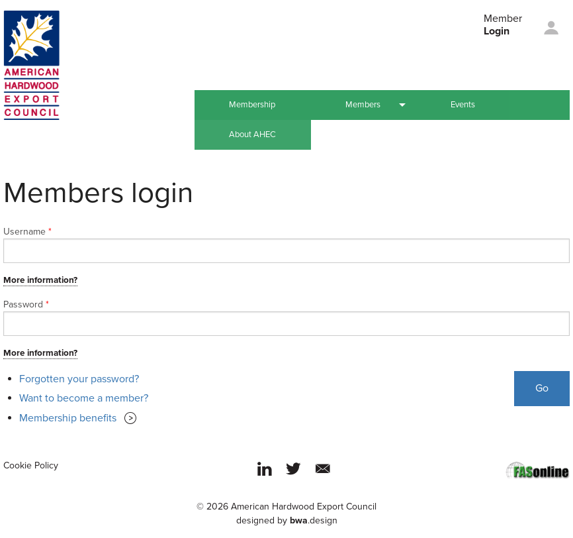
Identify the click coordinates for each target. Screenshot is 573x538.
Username (27, 231)
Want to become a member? (83, 398)
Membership (252, 104)
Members (362, 104)
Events (463, 104)
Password (26, 304)
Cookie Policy (30, 465)
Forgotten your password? (79, 379)
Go (542, 388)
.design (313, 520)
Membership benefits (67, 418)
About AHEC (252, 134)
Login (496, 31)
